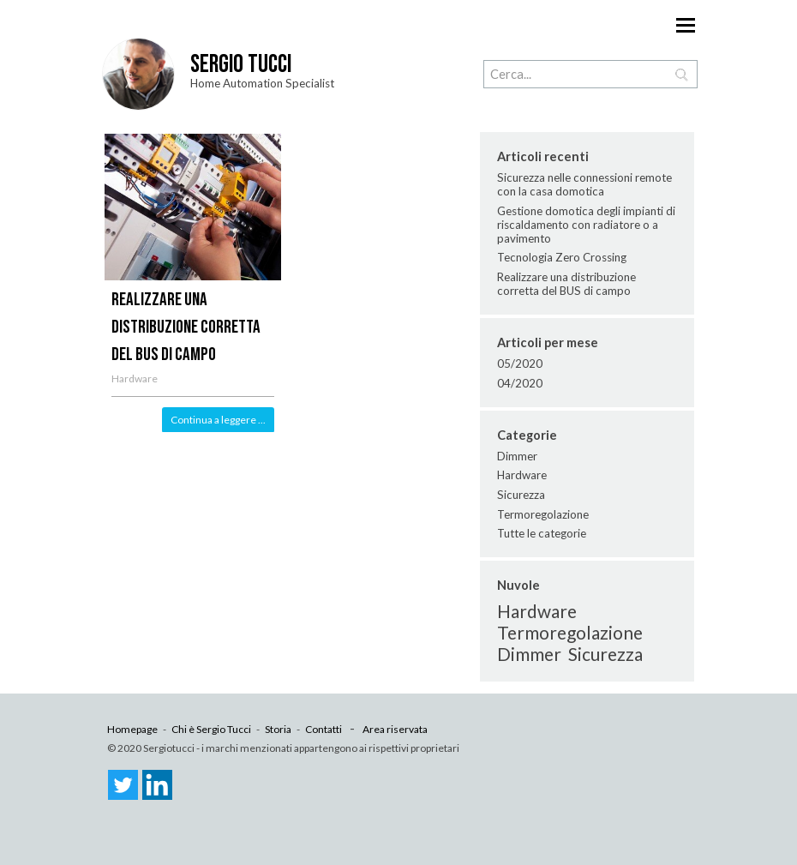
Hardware (134, 378)
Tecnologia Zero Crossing (561, 257)
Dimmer (517, 456)
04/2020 (519, 383)
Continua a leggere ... (218, 419)
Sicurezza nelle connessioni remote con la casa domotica (584, 184)
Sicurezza (521, 495)
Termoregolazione (543, 514)
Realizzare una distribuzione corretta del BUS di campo (186, 327)
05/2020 (519, 363)
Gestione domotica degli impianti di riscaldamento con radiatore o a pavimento (586, 224)
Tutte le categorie (541, 533)
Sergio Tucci (240, 65)
